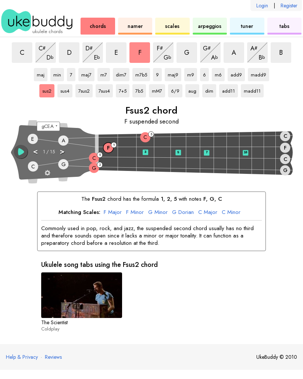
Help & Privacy (22, 357)
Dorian (183, 212)
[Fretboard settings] (47, 172)
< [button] (35, 151)
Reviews (53, 357)
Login (262, 5)
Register (289, 5)
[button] (21, 152)
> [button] (62, 151)
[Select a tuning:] (48, 126)
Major (113, 212)
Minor (135, 212)
